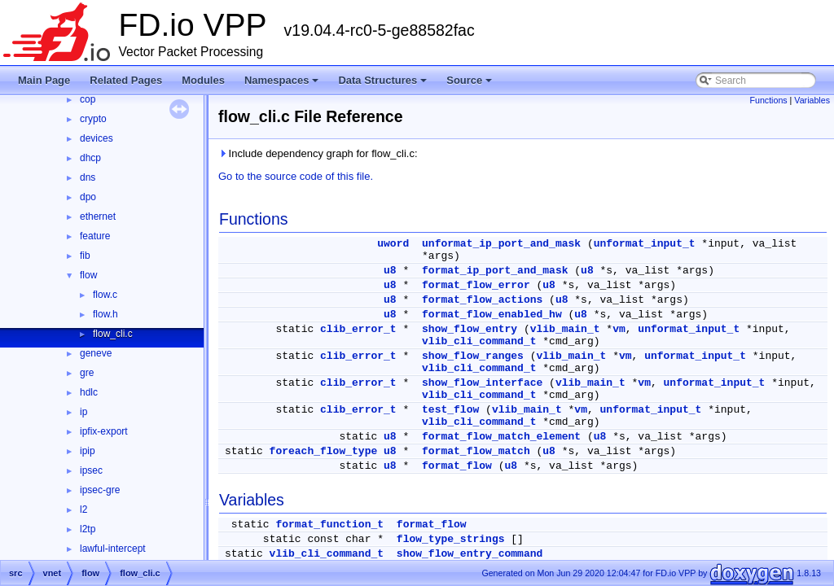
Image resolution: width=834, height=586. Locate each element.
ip (83, 412)
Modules (203, 80)
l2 (83, 509)
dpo (88, 197)
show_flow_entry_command (469, 554)
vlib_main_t (565, 329)
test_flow (450, 410)
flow (88, 275)
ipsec (91, 470)
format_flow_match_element (501, 437)
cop (87, 99)
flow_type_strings (451, 539)
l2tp (87, 529)
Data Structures (383, 84)
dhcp (90, 158)
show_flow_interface (482, 383)
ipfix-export (104, 431)
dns (87, 177)
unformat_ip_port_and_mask (501, 244)
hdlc (89, 392)
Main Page (44, 80)
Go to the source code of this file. (295, 176)
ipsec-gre (100, 490)
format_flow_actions (482, 300)
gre (87, 372)
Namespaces (283, 84)
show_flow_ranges (473, 356)
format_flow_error (476, 285)
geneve (96, 353)
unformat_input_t (645, 244)
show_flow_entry (469, 329)
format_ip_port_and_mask (495, 271)
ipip (87, 451)
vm (619, 329)
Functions (768, 100)
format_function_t (329, 524)
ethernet (98, 216)
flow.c (105, 294)
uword (393, 244)
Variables (812, 100)
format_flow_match (476, 451)
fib (85, 255)
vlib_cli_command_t (479, 341)
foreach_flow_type (324, 451)
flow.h (105, 314)
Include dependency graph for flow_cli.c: (318, 153)
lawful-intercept (113, 548)
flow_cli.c (113, 333)
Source (470, 84)
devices (96, 138)
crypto (93, 119)
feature (95, 236)
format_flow (457, 466)
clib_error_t (358, 329)
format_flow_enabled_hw (492, 314)
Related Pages (126, 80)
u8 (390, 271)
